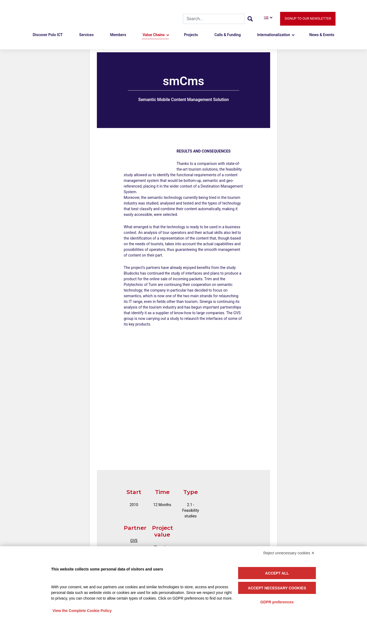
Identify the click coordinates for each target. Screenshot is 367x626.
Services (86, 35)
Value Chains (154, 35)
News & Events (321, 35)
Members (118, 35)
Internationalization (273, 35)
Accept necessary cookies (277, 588)
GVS (133, 540)
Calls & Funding (227, 35)
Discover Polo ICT (48, 35)
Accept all (277, 573)
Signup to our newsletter (307, 18)
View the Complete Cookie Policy (82, 610)
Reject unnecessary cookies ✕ (289, 553)
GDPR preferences (277, 602)
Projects (191, 35)
